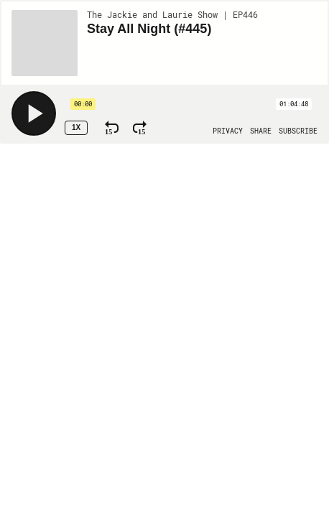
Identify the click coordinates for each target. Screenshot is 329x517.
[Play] (33, 113)
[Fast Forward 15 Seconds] (140, 128)
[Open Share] (261, 131)
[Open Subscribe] (298, 131)
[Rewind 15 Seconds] (112, 128)
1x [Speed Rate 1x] (76, 127)
